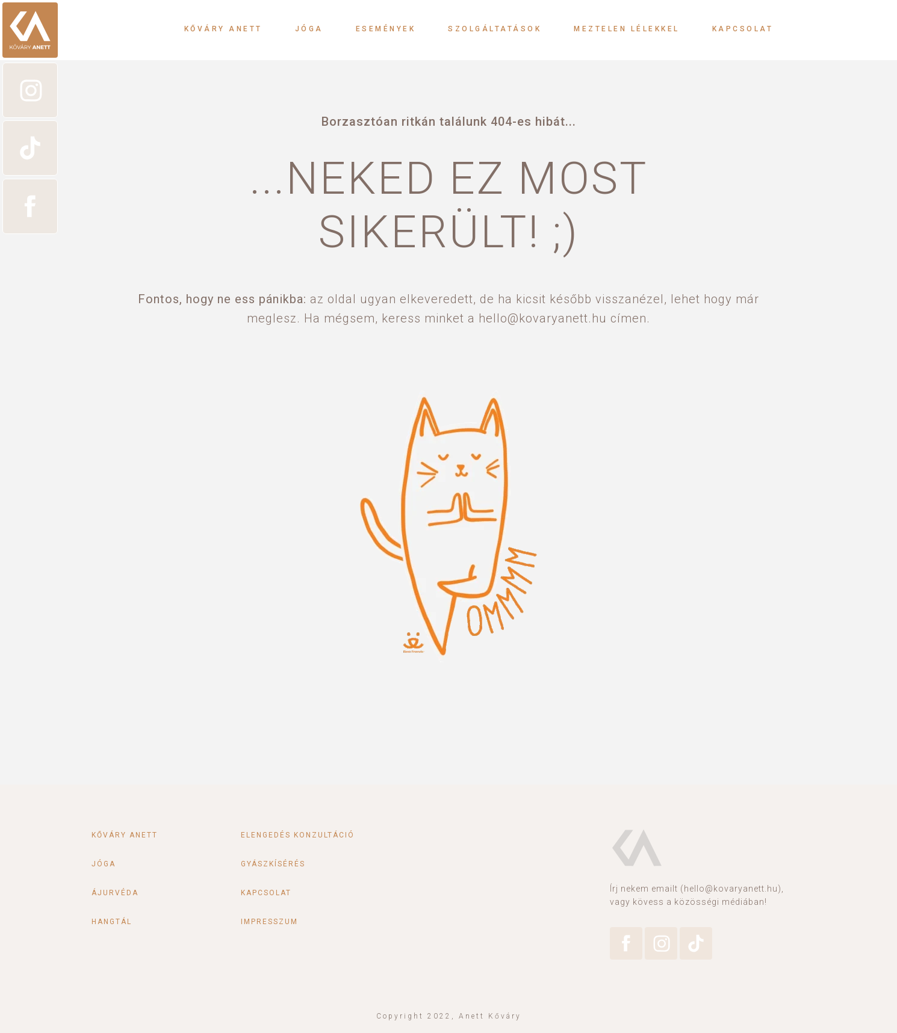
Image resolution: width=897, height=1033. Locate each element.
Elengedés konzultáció (298, 835)
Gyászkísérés (273, 864)
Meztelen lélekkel (627, 29)
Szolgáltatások (494, 29)
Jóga (309, 29)
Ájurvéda (115, 893)
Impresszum (269, 921)
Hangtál (112, 921)
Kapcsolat (743, 29)
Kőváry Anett (223, 29)
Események (386, 29)
